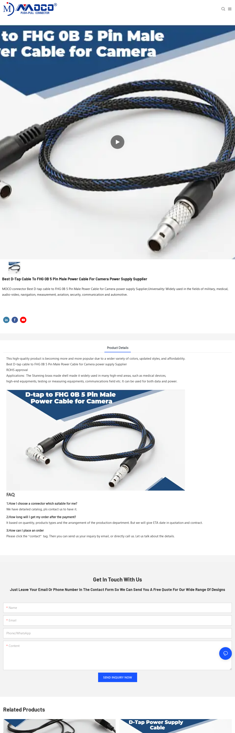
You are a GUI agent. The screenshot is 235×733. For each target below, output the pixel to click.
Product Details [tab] (117, 348)
